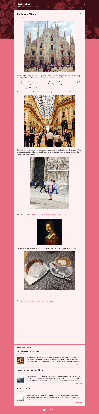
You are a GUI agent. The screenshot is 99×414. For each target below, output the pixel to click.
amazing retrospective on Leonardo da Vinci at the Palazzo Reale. (50, 214)
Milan (38, 301)
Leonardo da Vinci (30, 301)
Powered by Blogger (49, 410)
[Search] (84, 4)
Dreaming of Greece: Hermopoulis (29, 351)
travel (43, 301)
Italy (22, 301)
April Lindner (24, 4)
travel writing (50, 301)
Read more (79, 365)
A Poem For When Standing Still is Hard (30, 370)
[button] (81, 14)
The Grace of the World (25, 389)
